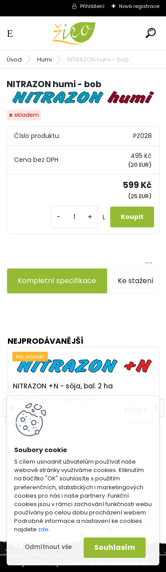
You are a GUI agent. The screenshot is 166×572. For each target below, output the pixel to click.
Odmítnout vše (48, 547)
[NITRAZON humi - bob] (83, 97)
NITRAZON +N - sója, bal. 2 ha (63, 386)
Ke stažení (136, 281)
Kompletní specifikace (57, 281)
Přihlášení (92, 6)
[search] (150, 33)
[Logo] (83, 33)
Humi (44, 59)
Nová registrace (139, 6)
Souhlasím (114, 547)
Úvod (14, 59)
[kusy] (74, 217)
